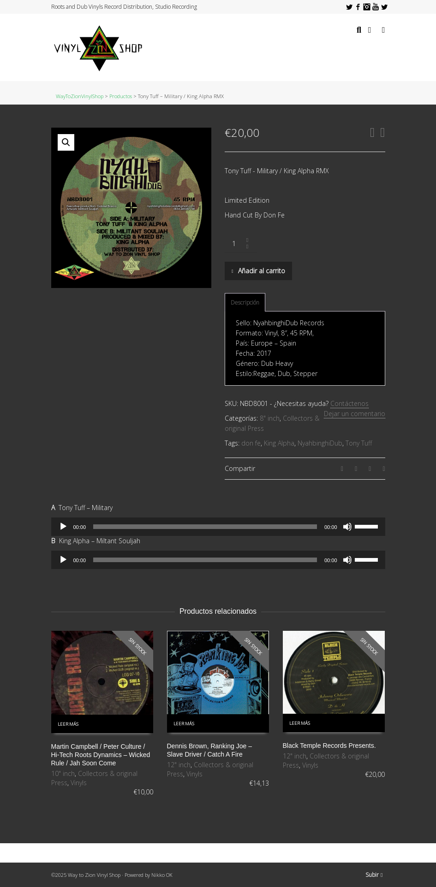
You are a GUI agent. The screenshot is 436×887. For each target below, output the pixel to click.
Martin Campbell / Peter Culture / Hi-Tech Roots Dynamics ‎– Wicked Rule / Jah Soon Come (100, 755)
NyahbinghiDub (320, 443)
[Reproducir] (63, 526)
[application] (218, 526)
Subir (373, 875)
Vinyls (79, 782)
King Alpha (279, 443)
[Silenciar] (347, 526)
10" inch (63, 773)
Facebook (358, 6)
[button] (66, 142)
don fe (251, 443)
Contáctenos (349, 403)
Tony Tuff (359, 443)
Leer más (68, 724)
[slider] (205, 526)
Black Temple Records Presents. (329, 745)
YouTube (375, 6)
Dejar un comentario (354, 413)
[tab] (245, 302)
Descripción (245, 302)
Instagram (366, 6)
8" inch (270, 418)
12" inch (179, 764)
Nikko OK (162, 874)
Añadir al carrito (261, 270)
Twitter (349, 6)
